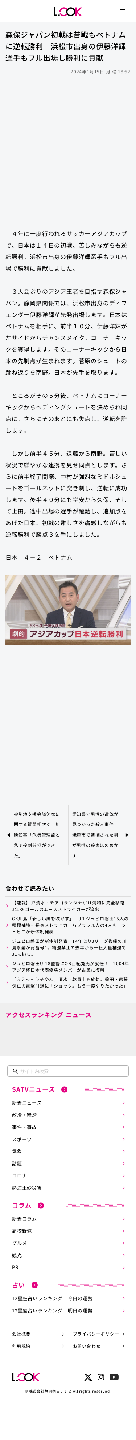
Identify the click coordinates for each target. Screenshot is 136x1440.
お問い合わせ (87, 1346)
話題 (17, 1163)
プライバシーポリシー (96, 1334)
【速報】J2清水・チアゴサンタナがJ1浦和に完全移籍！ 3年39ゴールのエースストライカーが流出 (71, 905)
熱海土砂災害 (27, 1187)
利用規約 (21, 1346)
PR (15, 1267)
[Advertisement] (68, 148)
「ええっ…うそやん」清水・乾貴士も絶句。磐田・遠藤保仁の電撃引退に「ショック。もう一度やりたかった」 (70, 982)
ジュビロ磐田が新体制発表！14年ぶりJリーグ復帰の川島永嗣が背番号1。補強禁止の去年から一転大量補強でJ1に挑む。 (69, 947)
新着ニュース (27, 1102)
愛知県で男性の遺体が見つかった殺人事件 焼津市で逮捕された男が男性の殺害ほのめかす (95, 835)
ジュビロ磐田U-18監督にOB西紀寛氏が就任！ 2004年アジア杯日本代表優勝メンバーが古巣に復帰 (70, 966)
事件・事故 (24, 1126)
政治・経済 (24, 1114)
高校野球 (22, 1230)
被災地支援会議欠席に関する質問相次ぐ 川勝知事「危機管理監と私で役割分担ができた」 (37, 835)
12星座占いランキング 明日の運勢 (52, 1310)
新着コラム (24, 1218)
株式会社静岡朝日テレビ (50, 1391)
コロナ (19, 1175)
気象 (17, 1151)
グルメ (19, 1242)
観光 (17, 1255)
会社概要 (21, 1334)
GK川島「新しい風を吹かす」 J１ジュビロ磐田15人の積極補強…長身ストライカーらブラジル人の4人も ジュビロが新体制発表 (70, 924)
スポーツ (22, 1139)
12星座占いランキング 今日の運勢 (52, 1298)
